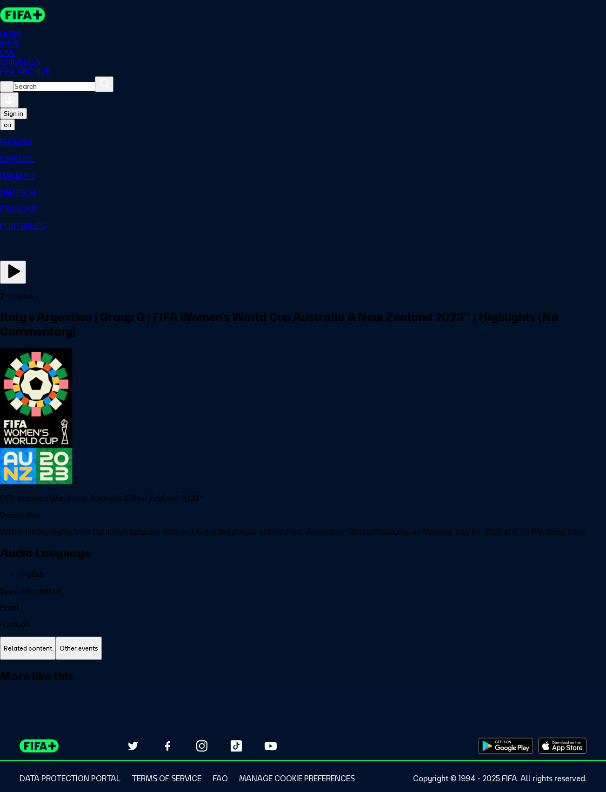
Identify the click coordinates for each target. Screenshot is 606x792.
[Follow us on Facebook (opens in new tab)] (167, 746)
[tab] (28, 648)
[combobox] (54, 86)
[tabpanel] (303, 686)
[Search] (104, 84)
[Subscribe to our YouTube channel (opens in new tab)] (270, 746)
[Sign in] (9, 100)
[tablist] (303, 648)
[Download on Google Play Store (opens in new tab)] (505, 746)
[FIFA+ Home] (22, 15)
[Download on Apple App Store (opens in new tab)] (562, 746)
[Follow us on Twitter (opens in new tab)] (133, 746)
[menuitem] (303, 142)
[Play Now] (13, 272)
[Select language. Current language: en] (7, 124)
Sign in (13, 113)
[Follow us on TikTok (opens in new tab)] (236, 746)
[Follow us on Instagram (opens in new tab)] (202, 746)
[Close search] (6, 86)
